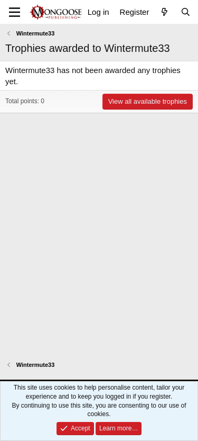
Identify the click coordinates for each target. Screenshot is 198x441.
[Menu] (14, 12)
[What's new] (164, 12)
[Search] (185, 12)
